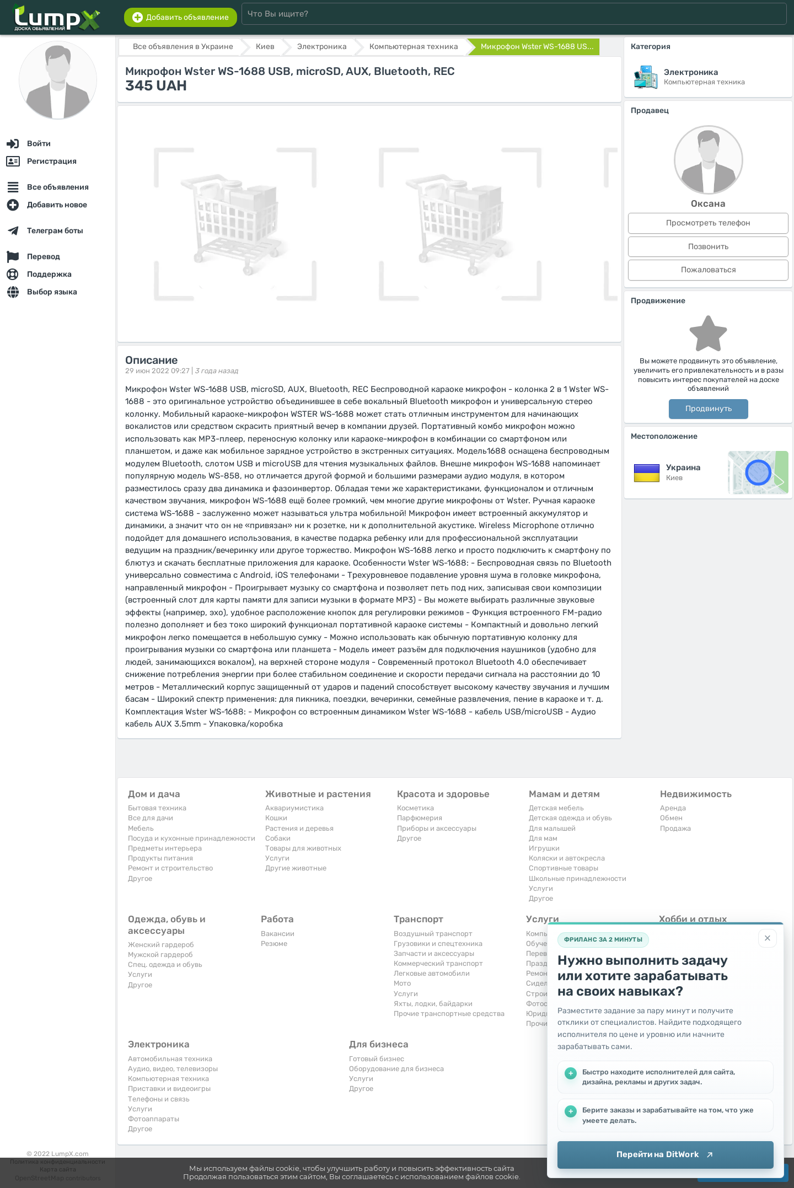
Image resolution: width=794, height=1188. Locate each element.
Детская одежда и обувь (570, 818)
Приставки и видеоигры (169, 1088)
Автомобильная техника (170, 1059)
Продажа (675, 828)
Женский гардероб (161, 944)
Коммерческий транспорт (438, 963)
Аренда (673, 808)
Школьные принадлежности (577, 878)
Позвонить (708, 246)
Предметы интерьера (165, 848)
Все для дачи (150, 818)
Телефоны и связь (159, 1099)
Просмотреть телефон (708, 223)
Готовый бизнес (376, 1059)
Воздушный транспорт (433, 933)
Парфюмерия (419, 818)
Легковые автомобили (432, 973)
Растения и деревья (299, 828)
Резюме (274, 943)
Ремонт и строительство (170, 868)
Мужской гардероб (160, 954)
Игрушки (544, 848)
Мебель (141, 828)
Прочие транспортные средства (449, 1013)
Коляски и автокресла (567, 858)
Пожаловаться (708, 270)
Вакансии (277, 933)
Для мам (543, 838)
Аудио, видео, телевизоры (173, 1069)
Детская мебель (556, 808)
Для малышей (552, 828)
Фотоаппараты (153, 1119)
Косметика (415, 808)
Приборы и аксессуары (436, 828)
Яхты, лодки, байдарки (433, 1003)
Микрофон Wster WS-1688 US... (537, 46)
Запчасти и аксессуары (434, 953)
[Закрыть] (767, 938)
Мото (402, 983)
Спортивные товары (563, 868)
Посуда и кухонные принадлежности (191, 838)
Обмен (671, 818)
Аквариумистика (294, 808)
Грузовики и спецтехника (438, 943)
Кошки (276, 818)
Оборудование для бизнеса (396, 1069)
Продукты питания (160, 858)
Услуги (277, 858)
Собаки (278, 838)
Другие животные (295, 868)
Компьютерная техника (168, 1078)
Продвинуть (708, 408)
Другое (140, 878)
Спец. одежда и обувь (165, 964)
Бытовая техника (157, 808)
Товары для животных (303, 848)
